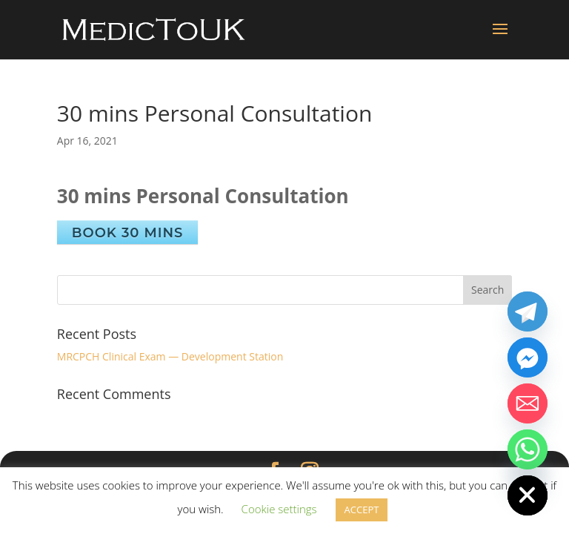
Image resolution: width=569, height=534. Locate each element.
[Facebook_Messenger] (528, 357)
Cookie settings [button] (279, 508)
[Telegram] (528, 311)
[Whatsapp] (528, 449)
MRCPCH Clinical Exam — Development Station (170, 356)
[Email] (528, 403)
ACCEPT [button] (362, 509)
